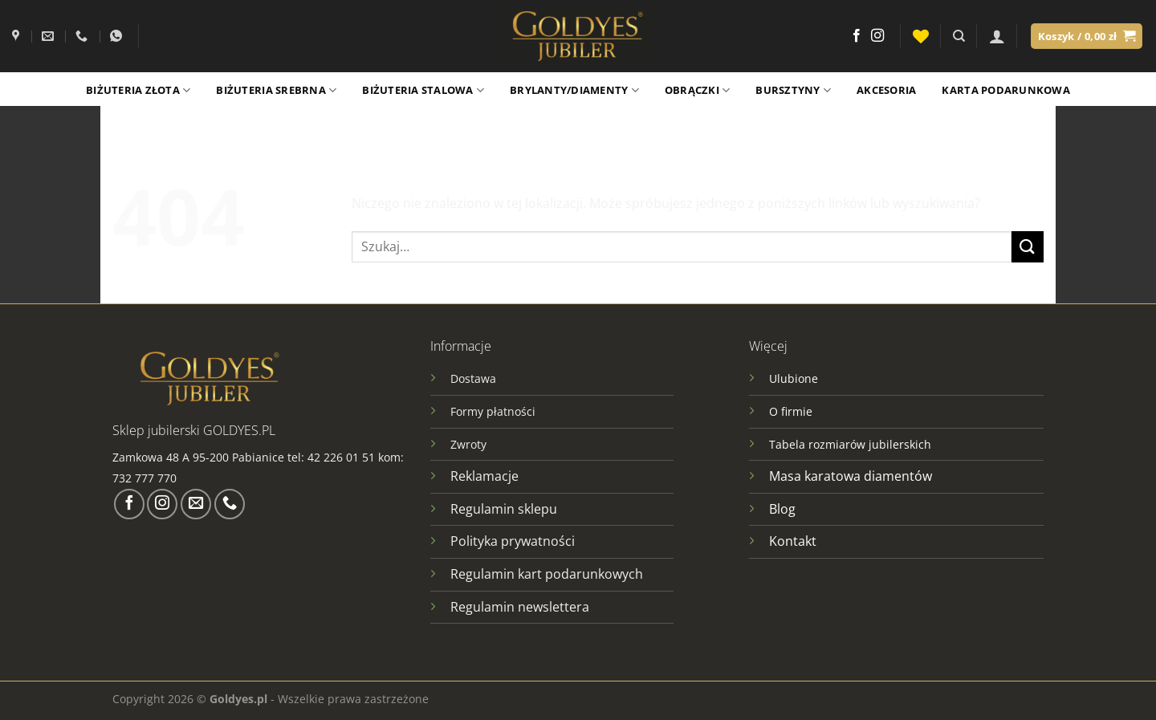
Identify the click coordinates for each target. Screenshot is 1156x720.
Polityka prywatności (512, 541)
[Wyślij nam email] (196, 504)
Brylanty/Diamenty (574, 90)
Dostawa (473, 378)
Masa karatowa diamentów (850, 476)
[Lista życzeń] (921, 36)
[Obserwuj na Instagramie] (877, 36)
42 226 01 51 (341, 457)
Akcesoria (886, 90)
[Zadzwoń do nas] (229, 504)
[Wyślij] (1028, 246)
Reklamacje (484, 476)
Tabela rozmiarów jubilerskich (850, 444)
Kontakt (792, 541)
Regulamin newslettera (519, 607)
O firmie (790, 411)
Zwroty (468, 444)
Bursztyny (793, 90)
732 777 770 (146, 478)
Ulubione (793, 378)
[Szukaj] (959, 36)
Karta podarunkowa (1005, 90)
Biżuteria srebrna (276, 90)
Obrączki (698, 90)
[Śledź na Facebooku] (856, 36)
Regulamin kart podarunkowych (548, 574)
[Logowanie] (997, 36)
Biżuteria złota (138, 90)
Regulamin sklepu (503, 509)
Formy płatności (492, 411)
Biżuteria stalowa (423, 90)
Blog (782, 509)
